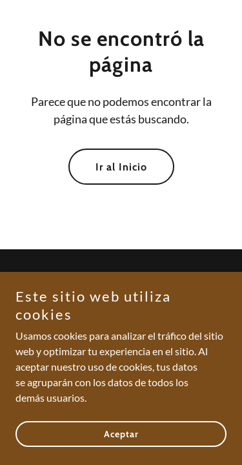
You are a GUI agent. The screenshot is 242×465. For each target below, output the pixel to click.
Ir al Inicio (121, 167)
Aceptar (121, 452)
